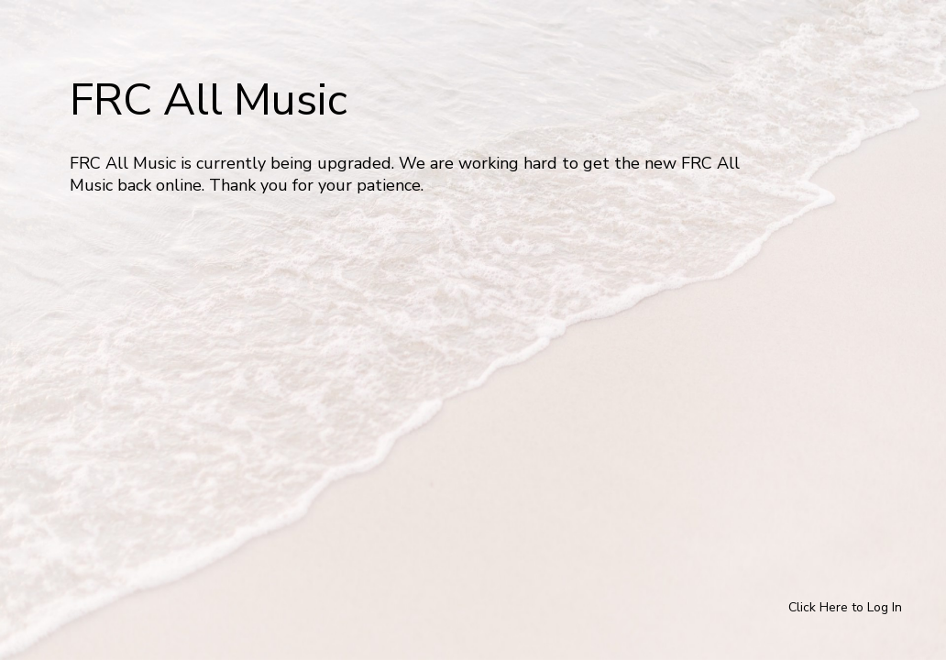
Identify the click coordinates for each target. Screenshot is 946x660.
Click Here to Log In (845, 607)
